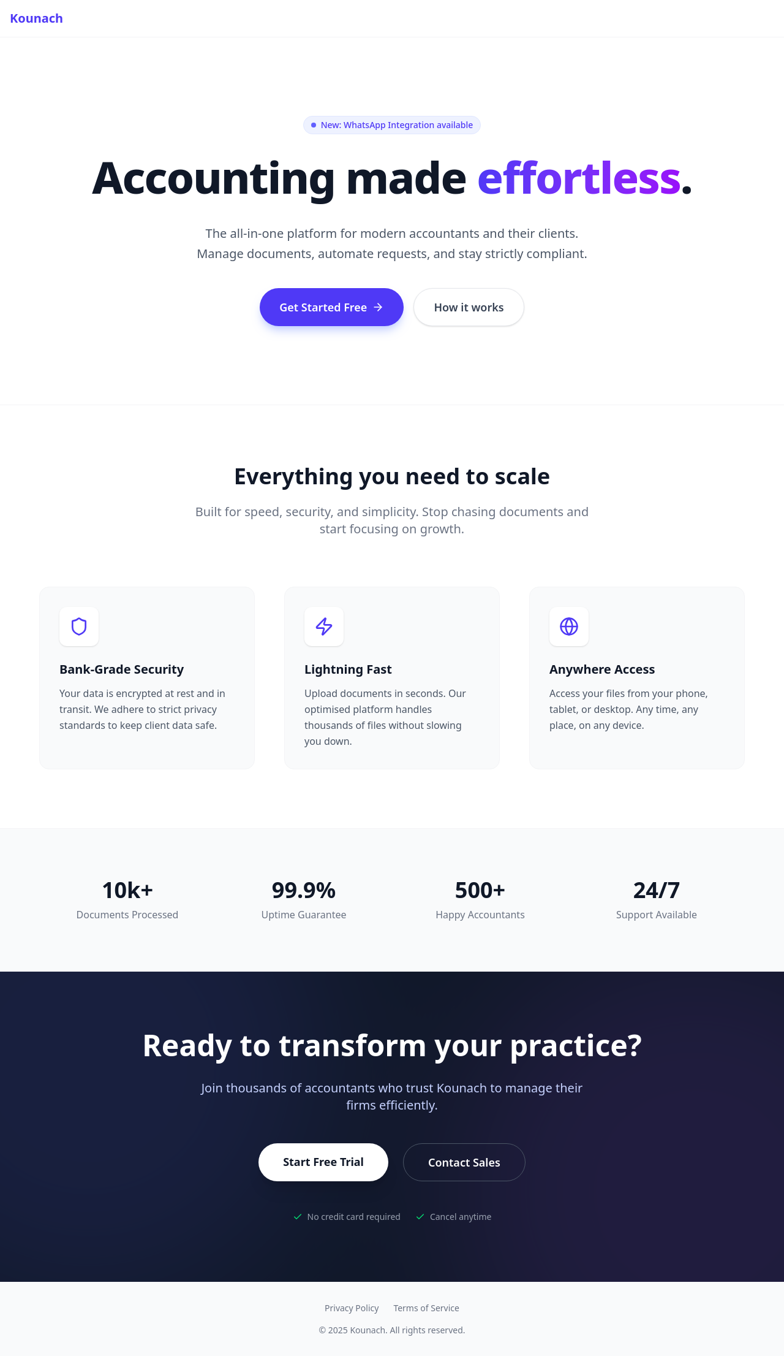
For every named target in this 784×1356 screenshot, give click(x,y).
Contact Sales (464, 1162)
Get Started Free (331, 307)
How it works (468, 307)
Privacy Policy (352, 1308)
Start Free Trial (323, 1161)
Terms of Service (426, 1308)
